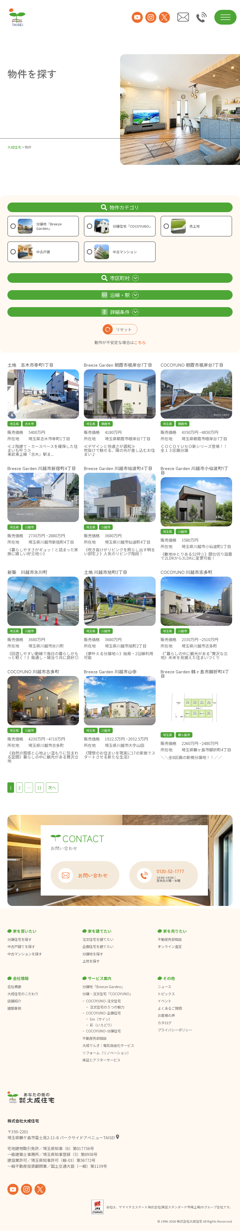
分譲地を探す (92, 954)
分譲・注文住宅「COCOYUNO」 (107, 993)
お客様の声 (166, 1015)
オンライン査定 (170, 946)
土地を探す (91, 961)
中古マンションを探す (24, 954)
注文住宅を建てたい (97, 939)
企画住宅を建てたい (97, 946)
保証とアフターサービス (101, 1060)
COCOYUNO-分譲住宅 (103, 1031)
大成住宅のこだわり (22, 993)
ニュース (164, 986)
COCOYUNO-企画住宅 (103, 1013)
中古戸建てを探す (21, 946)
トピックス (166, 993)
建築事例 (14, 1008)
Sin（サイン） (101, 1019)
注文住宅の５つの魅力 (107, 1007)
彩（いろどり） (102, 1025)
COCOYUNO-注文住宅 (103, 1001)
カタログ (164, 1023)
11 (39, 787)
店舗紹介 (14, 1001)
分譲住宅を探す (19, 939)
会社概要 (14, 986)
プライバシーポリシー (175, 1030)
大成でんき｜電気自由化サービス (108, 1045)
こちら (140, 342)
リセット (117, 329)
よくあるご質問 (170, 1008)
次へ (52, 787)
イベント (164, 1001)
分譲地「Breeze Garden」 (103, 986)
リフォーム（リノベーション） (106, 1053)
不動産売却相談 (170, 939)
